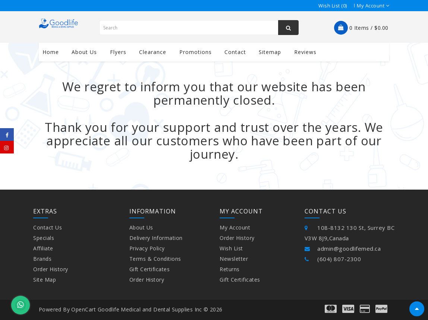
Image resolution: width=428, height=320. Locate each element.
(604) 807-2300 (333, 259)
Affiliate (43, 248)
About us (84, 52)
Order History (50, 269)
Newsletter (234, 258)
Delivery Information (156, 237)
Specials (43, 237)
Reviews (305, 52)
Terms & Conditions (155, 258)
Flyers (118, 52)
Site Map (44, 279)
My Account (235, 227)
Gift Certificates (149, 269)
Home (51, 52)
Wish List (231, 248)
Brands (42, 258)
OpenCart (83, 309)
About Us (141, 227)
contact (235, 52)
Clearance (152, 52)
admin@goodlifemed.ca (343, 248)
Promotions (195, 52)
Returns (230, 269)
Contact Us (47, 227)
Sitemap (270, 52)
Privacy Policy (147, 248)
